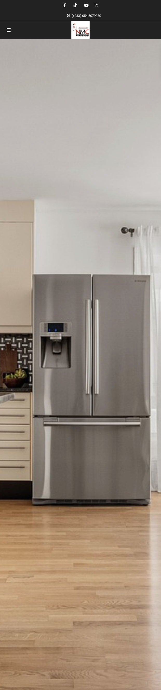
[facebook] (64, 5)
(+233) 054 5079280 (86, 16)
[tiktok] (75, 5)
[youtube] (86, 5)
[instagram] (96, 5)
